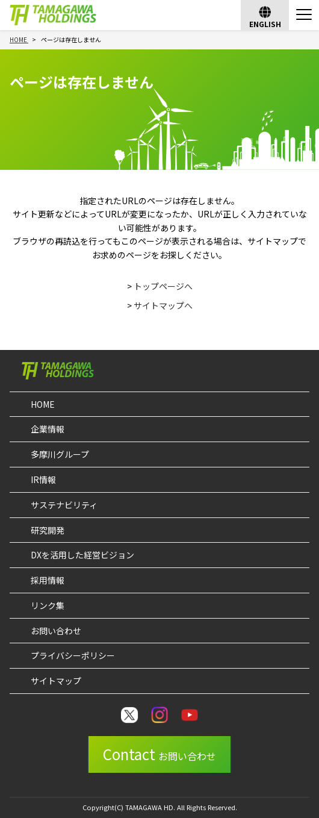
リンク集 (47, 605)
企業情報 (47, 429)
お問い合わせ (56, 631)
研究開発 (47, 530)
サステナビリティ (64, 505)
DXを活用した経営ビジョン (82, 555)
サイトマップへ (163, 305)
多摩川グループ (60, 454)
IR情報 (43, 479)
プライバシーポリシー (73, 655)
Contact (159, 753)
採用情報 (47, 580)
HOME (43, 404)
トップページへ (163, 286)
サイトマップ (56, 681)
